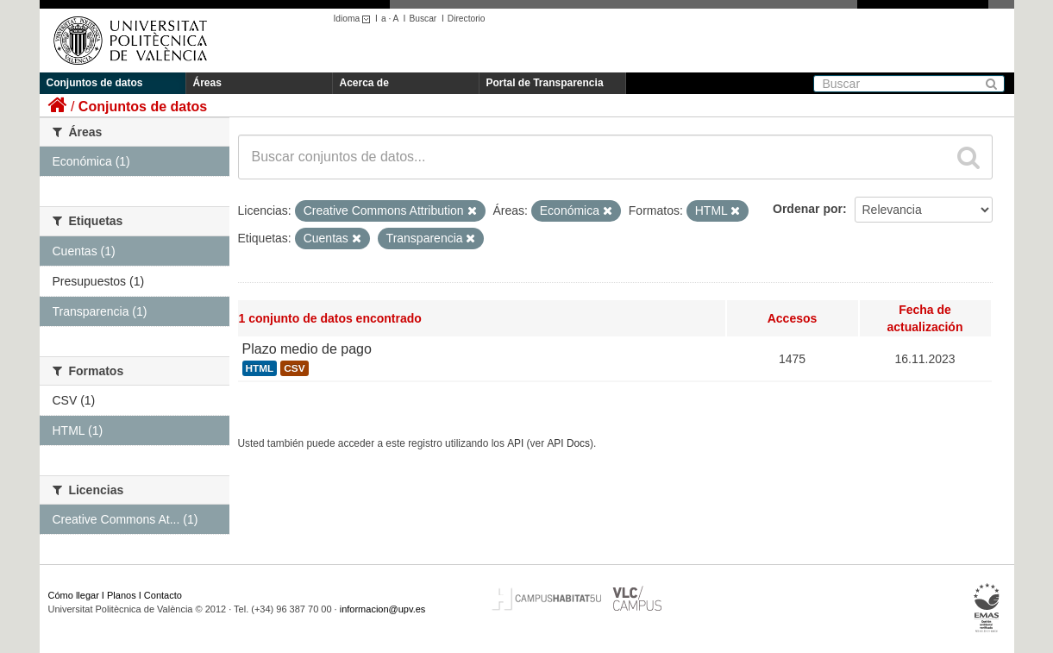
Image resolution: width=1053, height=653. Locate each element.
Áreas (207, 83)
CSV (294, 368)
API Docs (568, 443)
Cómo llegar (73, 595)
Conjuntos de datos (95, 83)
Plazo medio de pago (307, 349)
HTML (260, 368)
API (515, 443)
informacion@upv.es (383, 609)
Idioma (355, 18)
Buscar (422, 18)
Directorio (467, 18)
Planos (121, 595)
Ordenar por (808, 209)
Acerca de (364, 83)
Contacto (163, 595)
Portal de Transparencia (545, 83)
